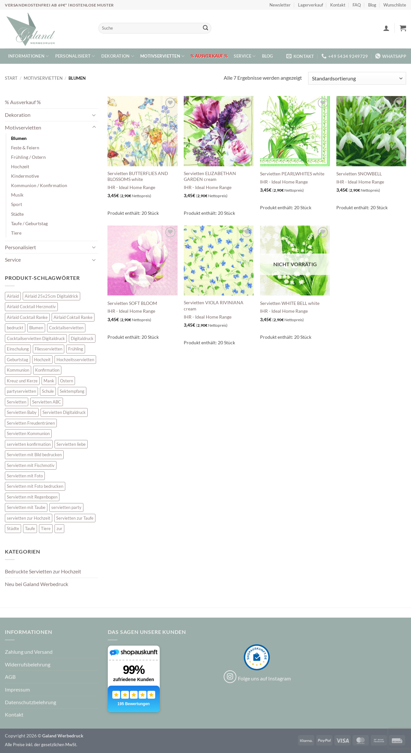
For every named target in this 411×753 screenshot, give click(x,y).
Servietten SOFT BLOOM (132, 303)
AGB (10, 677)
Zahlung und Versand (29, 652)
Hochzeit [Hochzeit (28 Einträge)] (42, 359)
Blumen (19, 138)
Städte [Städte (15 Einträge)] (13, 528)
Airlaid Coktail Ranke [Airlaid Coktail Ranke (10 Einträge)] (73, 317)
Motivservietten (162, 56)
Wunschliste (394, 4)
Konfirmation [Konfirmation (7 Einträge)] (47, 370)
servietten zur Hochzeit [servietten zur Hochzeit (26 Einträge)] (28, 518)
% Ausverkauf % (209, 56)
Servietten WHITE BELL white (289, 303)
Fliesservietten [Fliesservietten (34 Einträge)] (48, 348)
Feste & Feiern (25, 147)
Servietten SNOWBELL (359, 173)
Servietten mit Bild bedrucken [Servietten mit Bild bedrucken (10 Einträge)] (34, 454)
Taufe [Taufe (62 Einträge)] (30, 528)
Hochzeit (20, 166)
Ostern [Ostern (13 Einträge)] (66, 380)
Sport (16, 204)
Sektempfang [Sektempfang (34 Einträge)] (72, 391)
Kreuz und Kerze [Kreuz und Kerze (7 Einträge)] (22, 380)
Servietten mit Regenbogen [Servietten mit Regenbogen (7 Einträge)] (32, 497)
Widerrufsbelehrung (27, 664)
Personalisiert (75, 56)
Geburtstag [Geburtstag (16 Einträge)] (17, 359)
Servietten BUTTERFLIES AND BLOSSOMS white (137, 176)
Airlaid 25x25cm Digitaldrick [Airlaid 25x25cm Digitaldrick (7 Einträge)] (51, 296)
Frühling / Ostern (28, 157)
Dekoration (117, 56)
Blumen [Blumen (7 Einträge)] (36, 327)
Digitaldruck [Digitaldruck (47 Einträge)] (82, 338)
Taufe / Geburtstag (29, 223)
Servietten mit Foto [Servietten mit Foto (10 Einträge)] (25, 475)
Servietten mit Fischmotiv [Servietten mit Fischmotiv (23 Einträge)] (31, 465)
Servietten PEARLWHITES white (292, 173)
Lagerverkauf (310, 4)
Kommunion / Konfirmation (39, 185)
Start (11, 78)
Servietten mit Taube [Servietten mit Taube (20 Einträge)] (26, 507)
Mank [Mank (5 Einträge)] (49, 380)
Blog (372, 4)
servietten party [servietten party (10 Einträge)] (66, 507)
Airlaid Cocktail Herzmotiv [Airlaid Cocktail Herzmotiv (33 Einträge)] (31, 306)
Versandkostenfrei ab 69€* (36, 5)
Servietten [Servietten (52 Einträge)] (16, 401)
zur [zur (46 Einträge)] (59, 528)
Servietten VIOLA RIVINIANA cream (213, 305)
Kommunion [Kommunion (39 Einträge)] (18, 370)
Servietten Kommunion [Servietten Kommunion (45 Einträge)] (28, 433)
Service (244, 56)
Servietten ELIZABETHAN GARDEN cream (210, 176)
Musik (17, 195)
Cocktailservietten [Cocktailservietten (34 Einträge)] (66, 327)
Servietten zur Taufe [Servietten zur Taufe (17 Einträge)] (74, 518)
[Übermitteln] (205, 28)
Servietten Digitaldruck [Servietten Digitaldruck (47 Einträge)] (64, 412)
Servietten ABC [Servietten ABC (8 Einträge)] (46, 401)
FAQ (357, 4)
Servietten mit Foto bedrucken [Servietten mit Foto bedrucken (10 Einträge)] (35, 486)
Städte (17, 214)
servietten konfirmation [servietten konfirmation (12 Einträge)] (29, 444)
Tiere (16, 233)
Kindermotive (25, 176)
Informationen (28, 56)
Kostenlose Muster (92, 5)
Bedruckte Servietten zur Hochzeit (43, 571)
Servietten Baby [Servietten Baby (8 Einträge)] (22, 412)
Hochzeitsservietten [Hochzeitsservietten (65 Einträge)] (75, 359)
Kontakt (337, 4)
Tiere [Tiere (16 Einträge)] (46, 528)
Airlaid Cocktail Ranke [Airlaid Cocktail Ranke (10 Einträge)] (27, 317)
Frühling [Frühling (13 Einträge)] (75, 348)
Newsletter (280, 4)
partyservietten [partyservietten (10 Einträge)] (21, 391)
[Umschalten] (94, 115)
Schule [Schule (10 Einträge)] (48, 391)
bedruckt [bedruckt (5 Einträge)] (15, 327)
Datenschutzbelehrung (30, 702)
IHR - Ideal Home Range (131, 187)
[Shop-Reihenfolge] (357, 78)
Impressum (17, 689)
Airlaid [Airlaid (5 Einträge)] (13, 296)
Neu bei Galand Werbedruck (36, 584)
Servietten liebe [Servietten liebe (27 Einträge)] (71, 444)
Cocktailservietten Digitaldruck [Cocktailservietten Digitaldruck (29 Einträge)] (36, 338)
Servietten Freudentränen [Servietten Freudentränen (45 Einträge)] (31, 423)
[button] (386, 28)
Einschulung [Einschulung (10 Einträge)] (18, 348)
